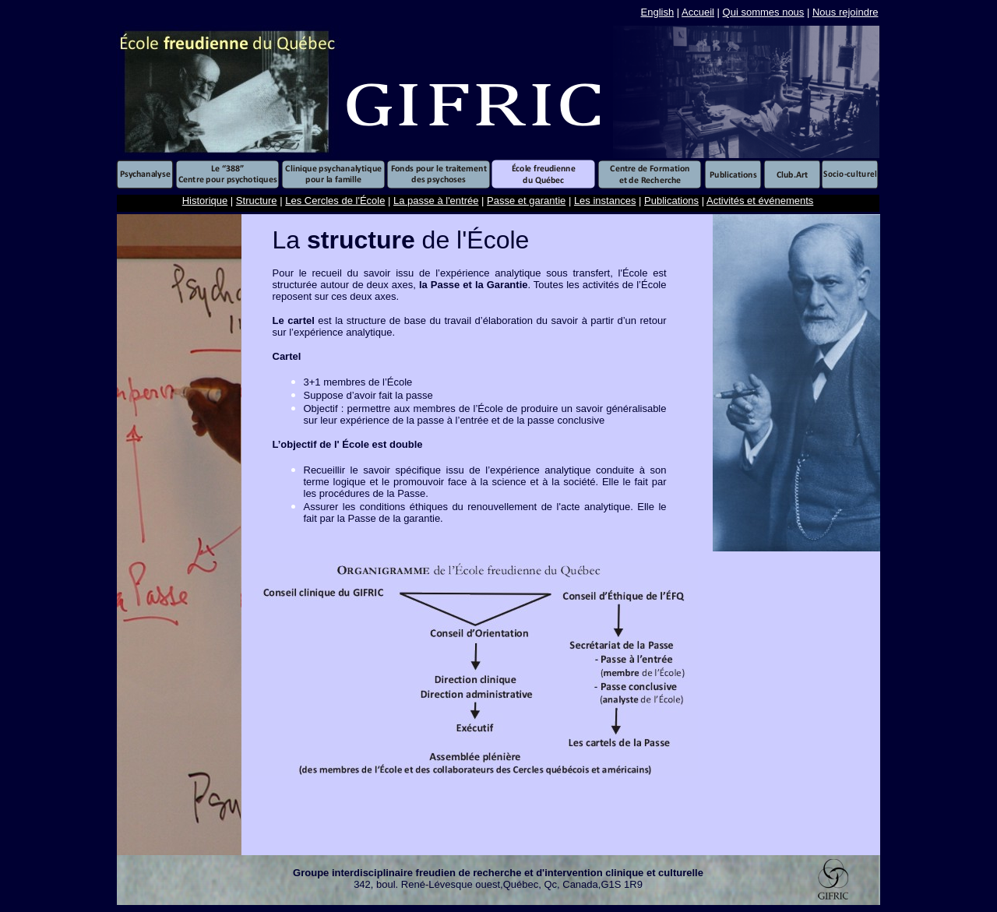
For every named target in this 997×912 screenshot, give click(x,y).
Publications (671, 200)
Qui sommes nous (764, 12)
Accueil (698, 12)
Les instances (605, 200)
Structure (256, 200)
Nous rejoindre (845, 12)
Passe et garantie (526, 200)
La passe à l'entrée (435, 200)
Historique (205, 200)
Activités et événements (759, 200)
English (658, 12)
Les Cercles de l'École (335, 200)
